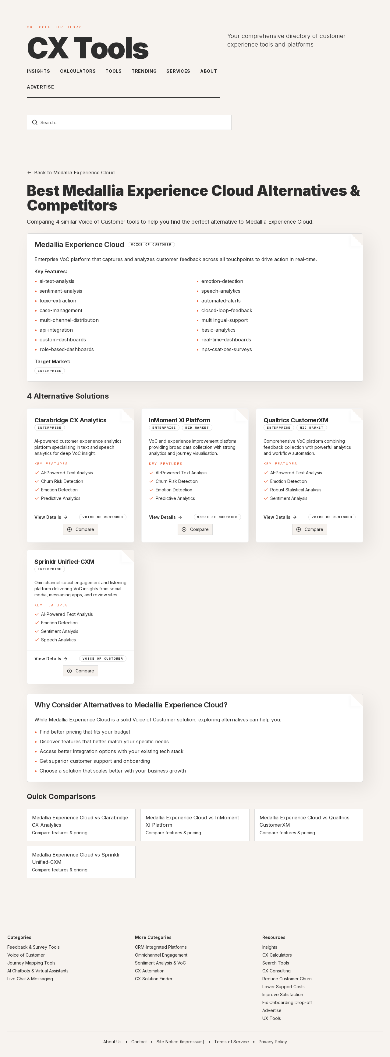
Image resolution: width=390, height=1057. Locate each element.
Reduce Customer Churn (287, 978)
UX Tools (271, 1018)
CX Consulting (276, 970)
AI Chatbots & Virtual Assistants (38, 970)
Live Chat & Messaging (30, 978)
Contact (139, 1041)
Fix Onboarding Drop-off (287, 1002)
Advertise (40, 86)
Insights (38, 71)
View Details (51, 517)
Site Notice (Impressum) (180, 1041)
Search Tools (275, 962)
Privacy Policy (273, 1041)
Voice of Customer (26, 955)
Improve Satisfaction (282, 994)
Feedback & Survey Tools (33, 947)
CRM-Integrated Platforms (161, 947)
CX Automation (150, 970)
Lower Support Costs (283, 986)
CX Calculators (277, 955)
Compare (80, 529)
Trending (144, 71)
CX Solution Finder (153, 978)
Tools (113, 71)
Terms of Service (231, 1041)
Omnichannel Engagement (161, 955)
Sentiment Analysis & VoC (160, 962)
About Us (112, 1041)
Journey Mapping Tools (31, 962)
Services (178, 71)
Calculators (78, 71)
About (208, 71)
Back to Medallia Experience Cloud (71, 172)
